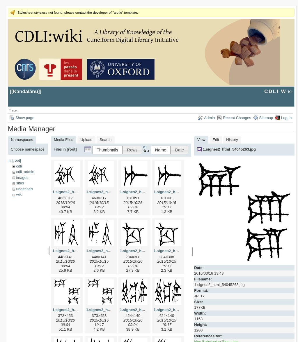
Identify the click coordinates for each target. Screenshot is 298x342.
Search (105, 139)
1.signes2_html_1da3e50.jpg (78, 310)
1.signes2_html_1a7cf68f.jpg (145, 192)
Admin (209, 118)
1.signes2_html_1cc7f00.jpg (145, 251)
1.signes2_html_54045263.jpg (229, 149)
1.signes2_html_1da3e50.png (112, 310)
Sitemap (266, 118)
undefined (24, 189)
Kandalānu (25, 91)
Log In (286, 118)
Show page (24, 118)
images (22, 177)
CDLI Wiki (278, 91)
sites (20, 183)
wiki (19, 194)
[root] (16, 160)
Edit (215, 139)
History (232, 139)
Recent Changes (237, 118)
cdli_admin (25, 172)
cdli (19, 166)
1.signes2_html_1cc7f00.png (179, 251)
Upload (86, 139)
